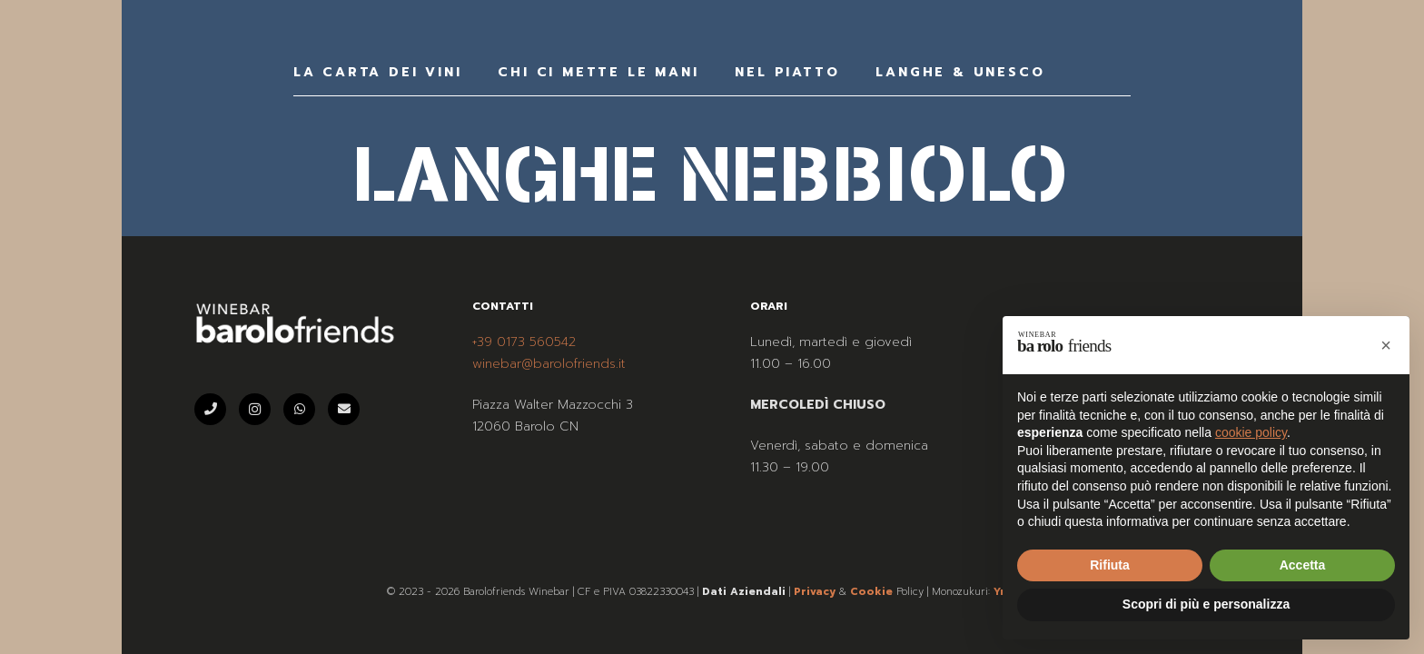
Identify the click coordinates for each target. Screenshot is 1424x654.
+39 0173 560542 (524, 342)
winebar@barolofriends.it (549, 363)
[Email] (344, 409)
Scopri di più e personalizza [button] (1206, 604)
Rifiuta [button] (1110, 565)
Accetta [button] (1303, 565)
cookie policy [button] (1251, 432)
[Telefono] (210, 409)
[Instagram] (255, 409)
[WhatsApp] (299, 409)
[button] (1385, 345)
